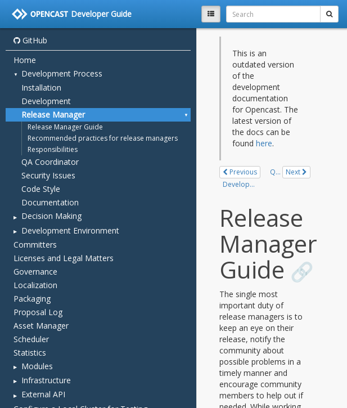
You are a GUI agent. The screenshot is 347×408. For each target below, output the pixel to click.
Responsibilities (53, 149)
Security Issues (48, 175)
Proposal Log (37, 312)
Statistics (29, 352)
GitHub (30, 40)
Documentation (50, 202)
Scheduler (31, 339)
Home (24, 60)
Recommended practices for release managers (103, 138)
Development (46, 101)
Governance (35, 271)
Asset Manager (41, 325)
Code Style (40, 188)
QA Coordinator (50, 161)
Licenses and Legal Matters (63, 258)
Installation (41, 87)
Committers (35, 244)
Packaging (32, 298)
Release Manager (53, 114)
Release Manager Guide (65, 127)
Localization (35, 285)
